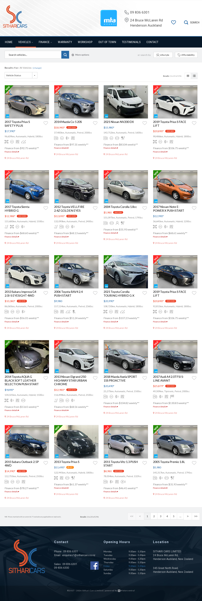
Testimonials (131, 42)
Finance (45, 42)
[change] (37, 68)
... (184, 516)
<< (137, 516)
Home (9, 42)
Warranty (65, 42)
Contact (152, 42)
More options (80, 54)
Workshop (85, 42)
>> (196, 516)
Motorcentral (126, 590)
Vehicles (25, 42)
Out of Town (107, 42)
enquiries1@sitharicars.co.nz (78, 555)
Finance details (12, 152)
